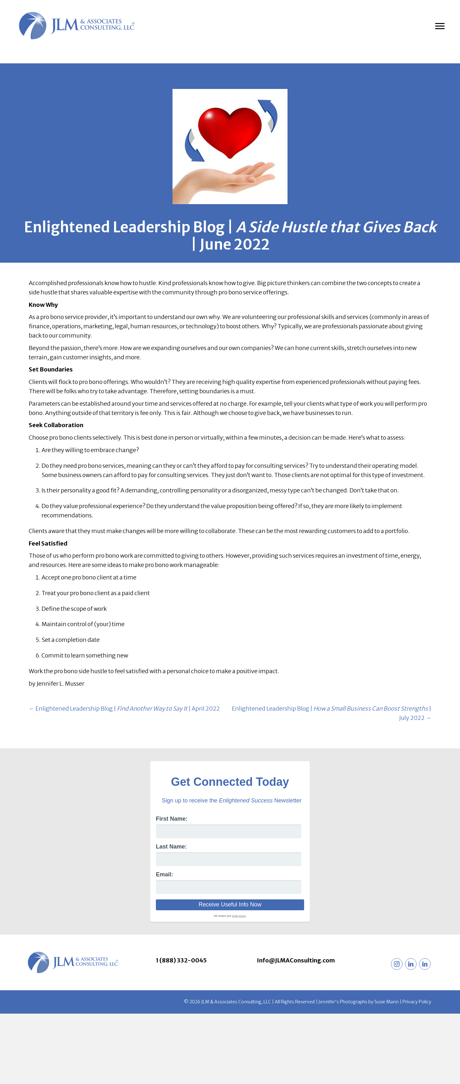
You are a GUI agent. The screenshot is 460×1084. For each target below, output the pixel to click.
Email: (164, 874)
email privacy (239, 915)
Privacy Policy (416, 1002)
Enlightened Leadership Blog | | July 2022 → (331, 713)
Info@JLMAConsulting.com (296, 960)
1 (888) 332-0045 (181, 960)
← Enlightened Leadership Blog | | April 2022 (124, 708)
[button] (396, 964)
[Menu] (440, 26)
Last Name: (171, 846)
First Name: (172, 819)
